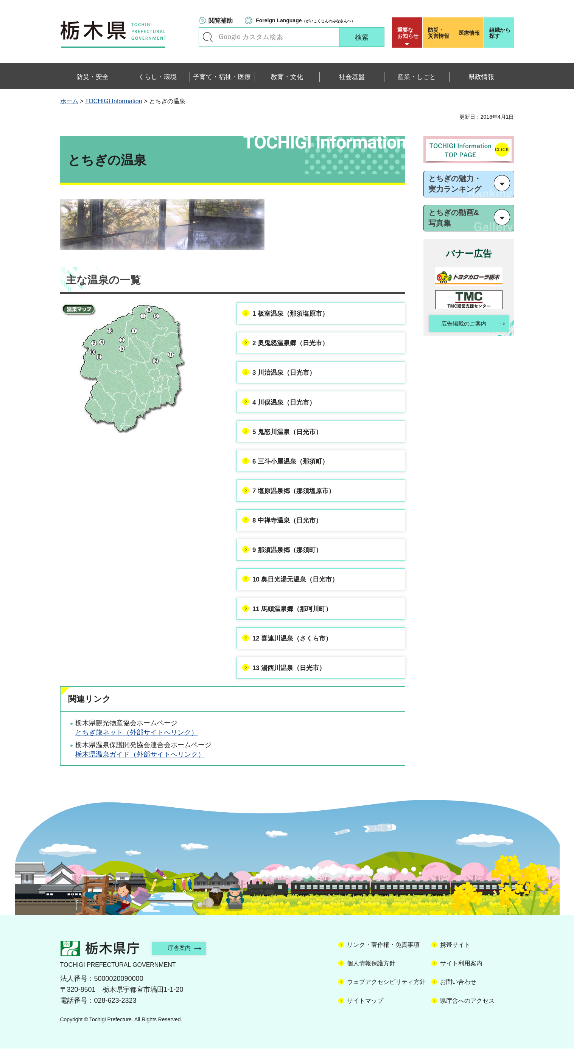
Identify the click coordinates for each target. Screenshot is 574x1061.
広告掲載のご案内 (462, 324)
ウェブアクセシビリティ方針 (386, 994)
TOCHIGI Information (113, 101)
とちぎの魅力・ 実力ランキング (454, 183)
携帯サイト (455, 957)
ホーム (69, 101)
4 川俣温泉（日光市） (287, 406)
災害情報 (439, 33)
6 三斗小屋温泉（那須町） (294, 467)
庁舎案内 (183, 960)
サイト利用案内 (461, 975)
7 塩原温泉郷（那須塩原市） (297, 497)
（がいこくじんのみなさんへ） (305, 20)
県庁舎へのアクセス (467, 1013)
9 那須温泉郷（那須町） (291, 558)
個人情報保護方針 (371, 975)
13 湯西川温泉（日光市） (292, 680)
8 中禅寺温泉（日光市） (291, 528)
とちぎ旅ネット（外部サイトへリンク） (136, 745)
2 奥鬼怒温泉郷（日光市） (294, 345)
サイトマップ (365, 1013)
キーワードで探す (208, 37)
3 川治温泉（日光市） (287, 375)
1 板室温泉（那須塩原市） (294, 314)
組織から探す (499, 33)
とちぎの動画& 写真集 (453, 217)
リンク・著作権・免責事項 (383, 957)
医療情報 (469, 33)
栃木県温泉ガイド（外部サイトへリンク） (140, 767)
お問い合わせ (458, 994)
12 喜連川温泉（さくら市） (296, 649)
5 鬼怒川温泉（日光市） (291, 436)
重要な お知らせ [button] (407, 33)
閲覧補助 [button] (220, 20)
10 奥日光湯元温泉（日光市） (299, 589)
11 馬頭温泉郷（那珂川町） (296, 619)
